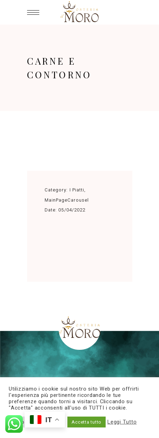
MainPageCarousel (67, 200)
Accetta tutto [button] (86, 422)
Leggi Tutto (122, 422)
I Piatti (76, 190)
